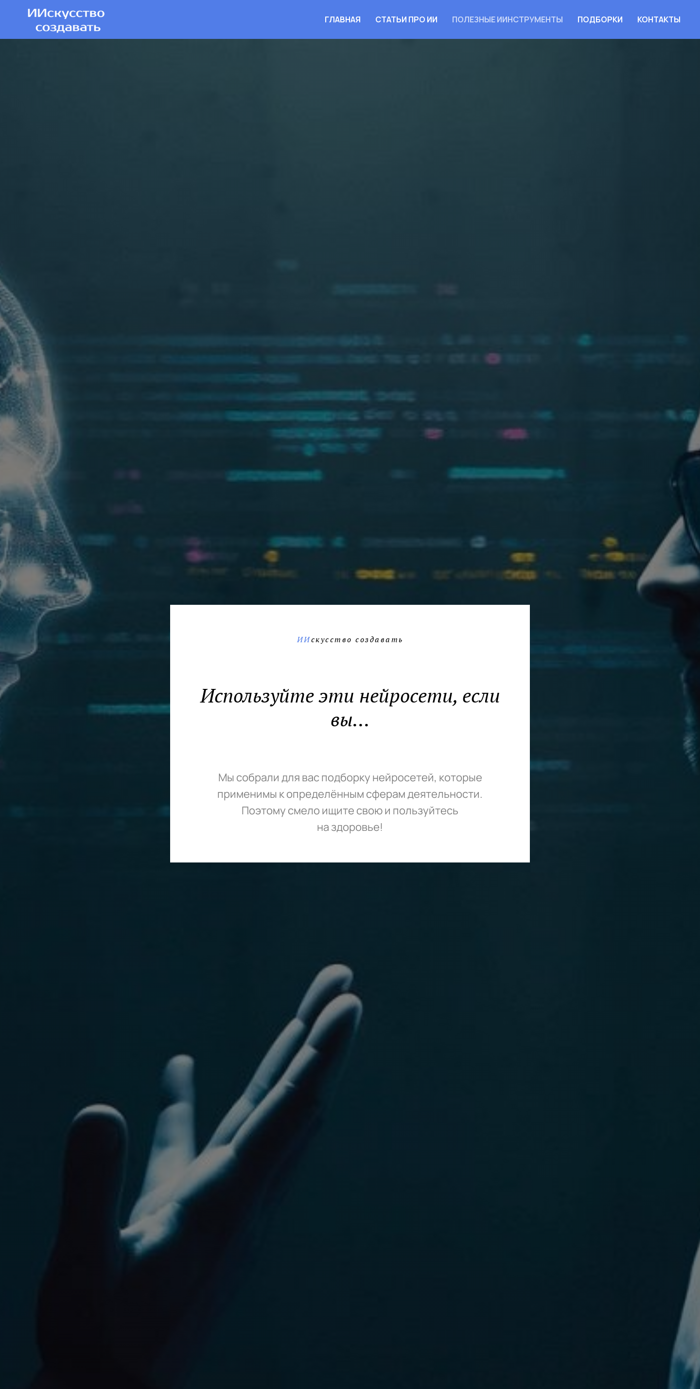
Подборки (600, 19)
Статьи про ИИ (406, 19)
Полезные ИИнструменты (507, 19)
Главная (343, 19)
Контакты (659, 19)
